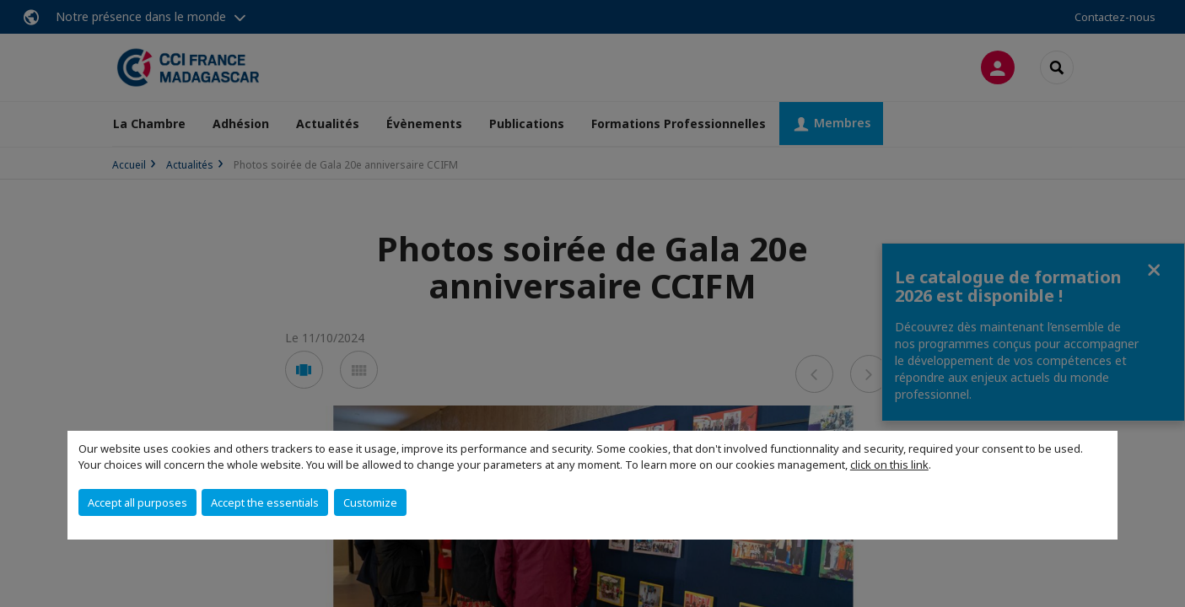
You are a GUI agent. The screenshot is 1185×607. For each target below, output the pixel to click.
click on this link (889, 464)
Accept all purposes (137, 502)
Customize (370, 502)
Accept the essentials (265, 502)
